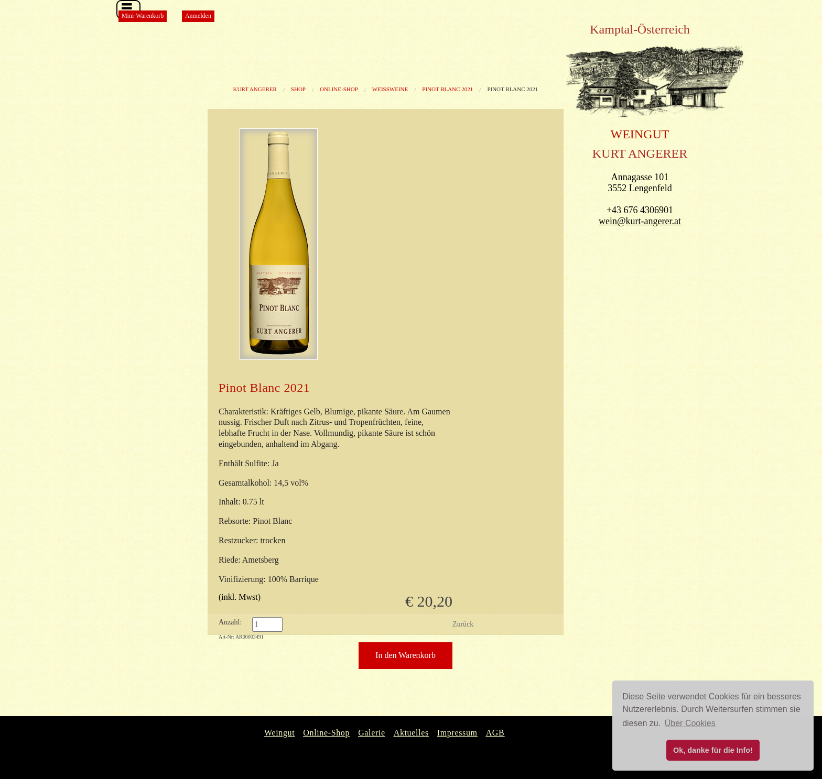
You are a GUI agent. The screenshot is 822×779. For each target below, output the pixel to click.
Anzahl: (230, 622)
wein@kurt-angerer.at (640, 221)
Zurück (462, 624)
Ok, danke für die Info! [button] (713, 750)
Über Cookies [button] (690, 723)
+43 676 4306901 (640, 210)
